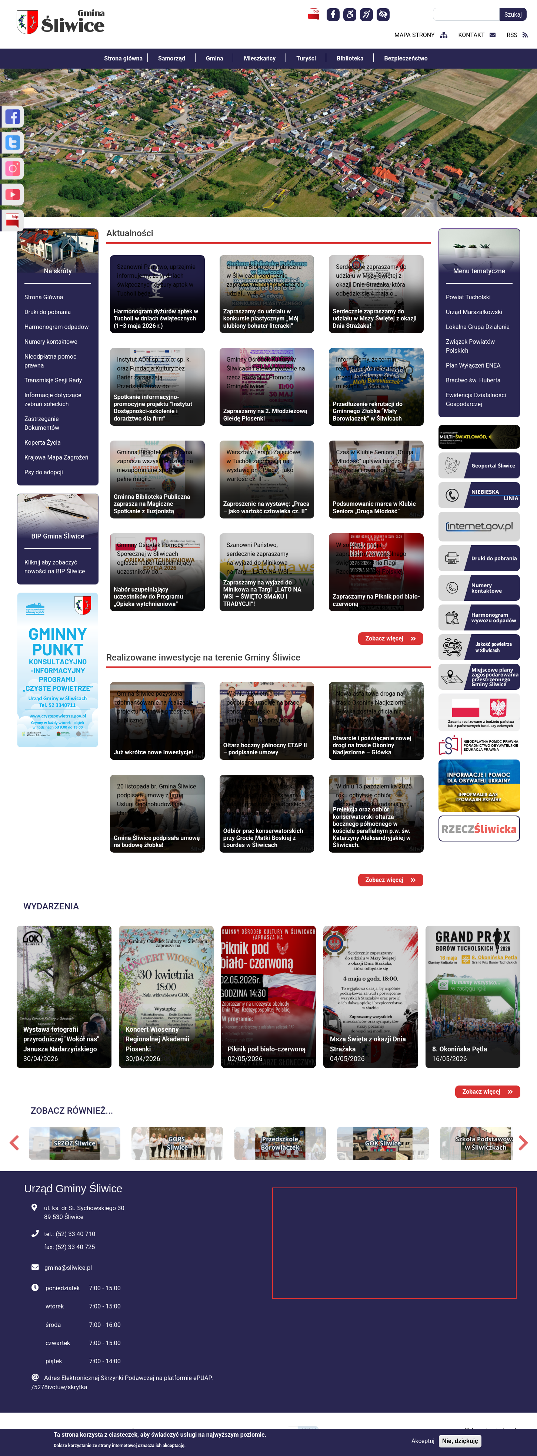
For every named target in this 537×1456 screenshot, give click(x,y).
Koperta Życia (42, 442)
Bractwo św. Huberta (473, 380)
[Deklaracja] (349, 14)
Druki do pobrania (47, 312)
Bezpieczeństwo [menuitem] (405, 58)
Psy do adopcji (43, 472)
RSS (517, 35)
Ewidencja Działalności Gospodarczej (476, 400)
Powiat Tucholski (468, 297)
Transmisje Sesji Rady (53, 380)
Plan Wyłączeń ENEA (473, 365)
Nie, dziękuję (460, 1441)
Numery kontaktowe (50, 341)
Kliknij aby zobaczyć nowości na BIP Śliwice (54, 567)
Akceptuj (422, 1441)
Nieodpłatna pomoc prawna (50, 361)
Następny (523, 1143)
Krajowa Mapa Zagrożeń (56, 457)
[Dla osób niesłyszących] (366, 14)
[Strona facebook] (333, 14)
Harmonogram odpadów (56, 326)
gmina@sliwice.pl (68, 1267)
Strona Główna (43, 297)
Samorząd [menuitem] (171, 58)
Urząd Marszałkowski (474, 312)
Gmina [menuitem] (214, 58)
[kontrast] (383, 14)
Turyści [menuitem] (306, 58)
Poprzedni (14, 1143)
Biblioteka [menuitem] (350, 58)
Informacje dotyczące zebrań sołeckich (52, 400)
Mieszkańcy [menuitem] (260, 58)
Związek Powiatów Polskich (470, 346)
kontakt (477, 35)
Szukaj (513, 14)
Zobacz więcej (391, 638)
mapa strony (420, 35)
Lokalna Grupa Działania (478, 326)
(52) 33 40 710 (75, 1234)
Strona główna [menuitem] (123, 58)
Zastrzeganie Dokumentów (41, 423)
